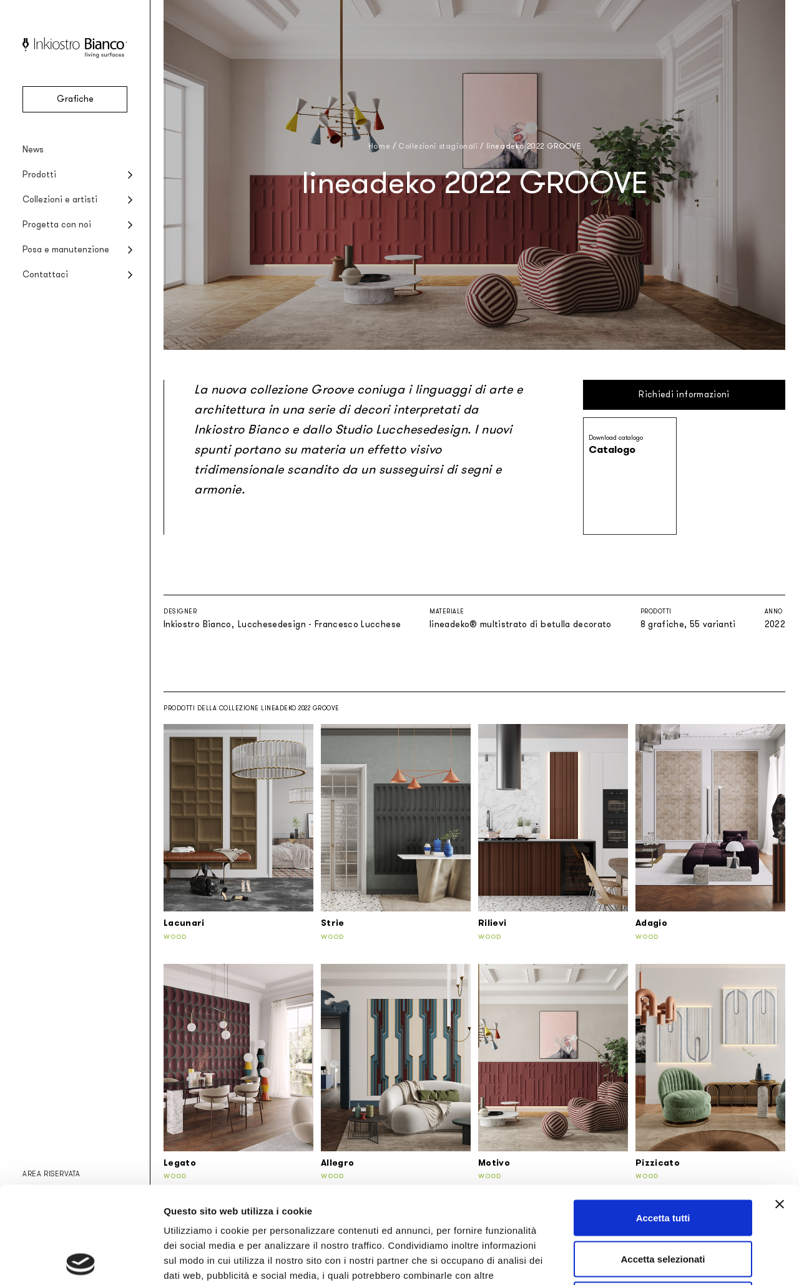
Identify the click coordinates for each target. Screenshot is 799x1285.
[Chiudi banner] (779, 1107)
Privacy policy (197, 1208)
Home (379, 146)
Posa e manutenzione (65, 250)
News (33, 150)
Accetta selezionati (662, 1162)
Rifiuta (663, 1203)
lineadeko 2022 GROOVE (533, 146)
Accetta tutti (663, 1121)
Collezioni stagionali (438, 146)
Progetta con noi (56, 225)
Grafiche (75, 99)
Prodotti (39, 175)
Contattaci (45, 274)
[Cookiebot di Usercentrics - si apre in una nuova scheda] (80, 1260)
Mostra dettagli (656, 1260)
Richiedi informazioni (684, 394)
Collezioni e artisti (59, 200)
